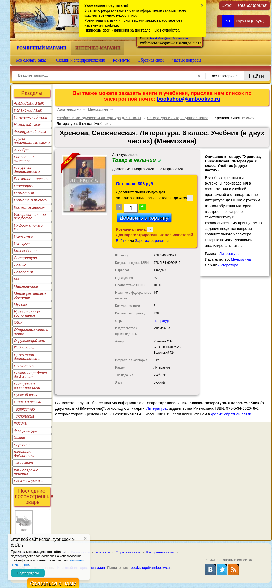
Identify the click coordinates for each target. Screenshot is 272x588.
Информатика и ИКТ (28, 227)
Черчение (22, 445)
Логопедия (23, 272)
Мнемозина (98, 109)
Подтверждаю (28, 573)
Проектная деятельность (27, 357)
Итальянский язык (30, 117)
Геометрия (24, 193)
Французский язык (30, 132)
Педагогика (24, 348)
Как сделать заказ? (32, 60)
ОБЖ (18, 322)
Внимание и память (32, 179)
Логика (20, 265)
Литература (25, 258)
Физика (20, 423)
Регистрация (252, 5)
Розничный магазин (41, 48)
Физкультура (26, 430)
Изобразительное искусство (30, 216)
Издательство (69, 109)
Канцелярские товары (26, 472)
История (22, 243)
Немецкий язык (27, 125)
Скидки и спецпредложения (80, 60)
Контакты (121, 60)
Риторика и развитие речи (27, 386)
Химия (19, 438)
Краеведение (25, 251)
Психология (24, 366)
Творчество (24, 409)
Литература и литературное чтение (177, 118)
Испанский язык (28, 110)
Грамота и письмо (30, 200)
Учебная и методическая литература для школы (99, 118)
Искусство (23, 236)
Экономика (23, 463)
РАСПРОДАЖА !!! (29, 481)
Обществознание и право (31, 331)
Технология (24, 416)
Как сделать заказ (160, 552)
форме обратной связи (231, 414)
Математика (26, 286)
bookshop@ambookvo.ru (169, 38)
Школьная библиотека (24, 454)
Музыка (20, 304)
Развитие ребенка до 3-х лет (30, 375)
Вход (226, 5)
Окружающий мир (29, 341)
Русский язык (25, 395)
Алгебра (21, 150)
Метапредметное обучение (30, 295)
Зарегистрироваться (153, 240)
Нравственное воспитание (27, 313)
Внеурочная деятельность (27, 170)
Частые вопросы (186, 60)
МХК (18, 279)
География (23, 186)
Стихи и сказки (27, 402)
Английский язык (29, 103)
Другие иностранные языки (32, 141)
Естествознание (29, 207)
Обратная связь (151, 60)
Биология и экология (24, 159)
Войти (121, 240)
